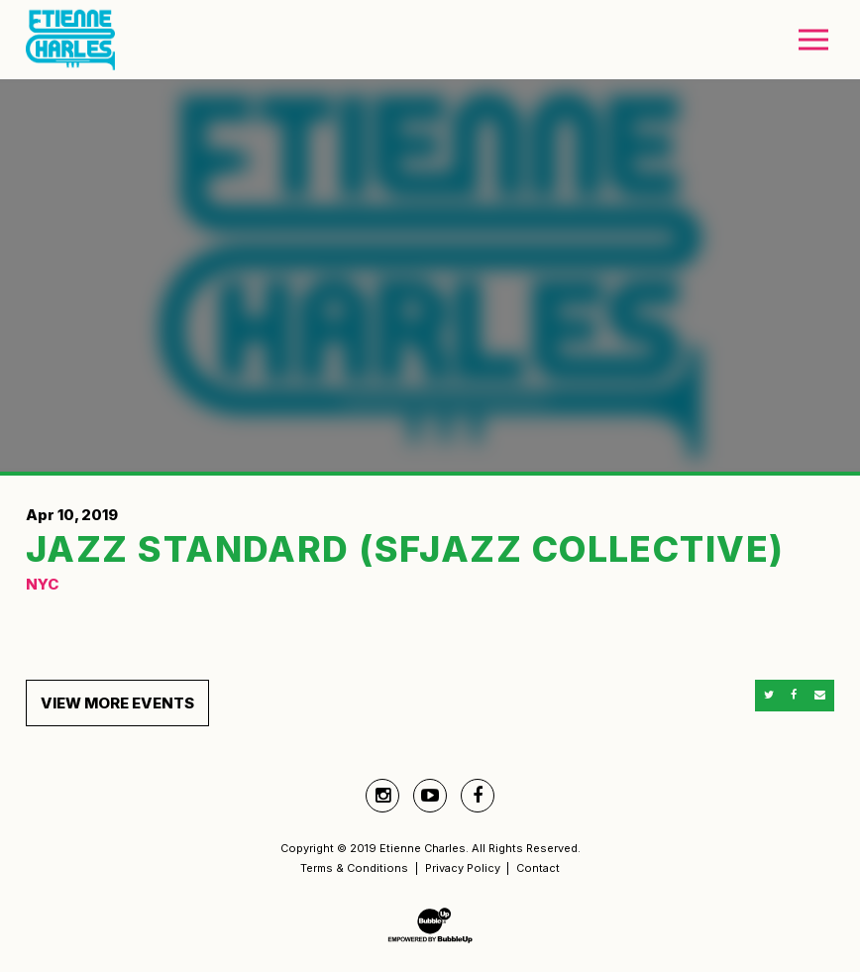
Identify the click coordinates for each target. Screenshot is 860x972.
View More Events (117, 703)
